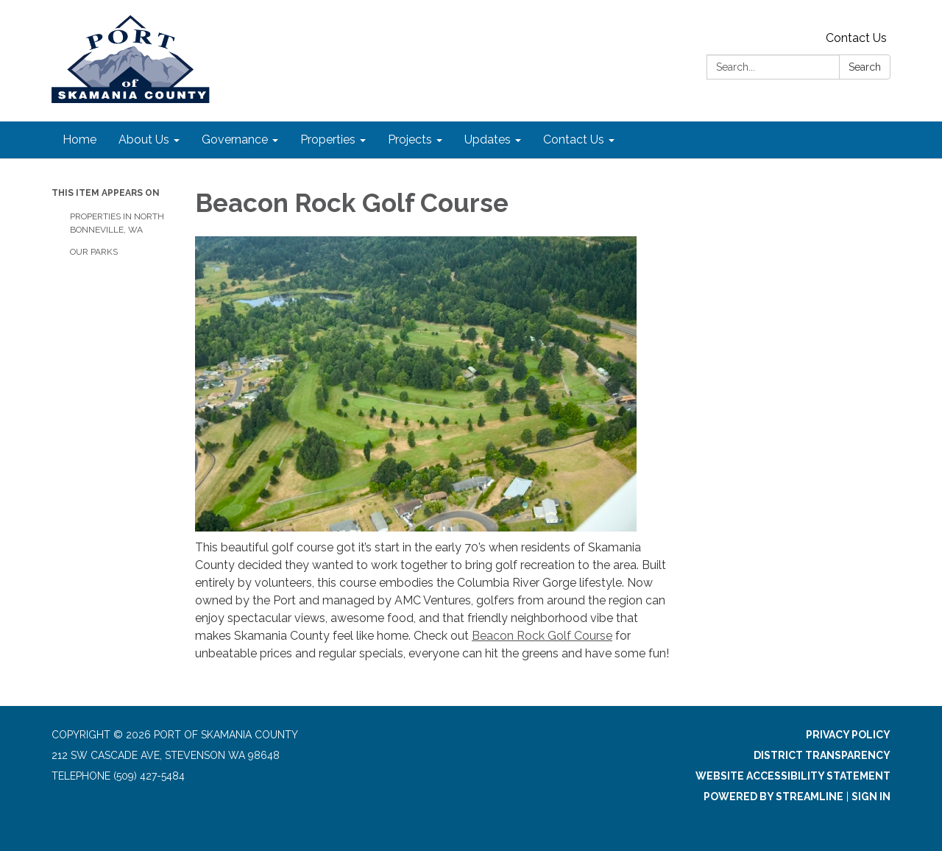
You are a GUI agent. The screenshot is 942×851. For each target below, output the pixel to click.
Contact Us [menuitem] (573, 139)
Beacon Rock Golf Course (542, 636)
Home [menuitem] (79, 139)
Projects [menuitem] (410, 139)
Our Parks (94, 252)
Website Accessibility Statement (792, 776)
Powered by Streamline (773, 796)
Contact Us (856, 38)
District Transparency (822, 755)
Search (865, 67)
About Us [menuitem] (143, 139)
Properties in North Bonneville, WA (117, 223)
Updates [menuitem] (487, 139)
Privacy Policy (848, 735)
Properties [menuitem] (327, 139)
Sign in (870, 796)
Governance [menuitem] (235, 139)
